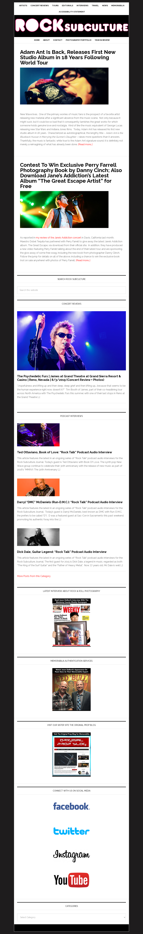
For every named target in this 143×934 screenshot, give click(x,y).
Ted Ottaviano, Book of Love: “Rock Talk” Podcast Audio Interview (64, 452)
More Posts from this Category (34, 576)
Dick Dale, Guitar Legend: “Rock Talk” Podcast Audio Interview (62, 552)
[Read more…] (85, 144)
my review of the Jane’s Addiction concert (58, 237)
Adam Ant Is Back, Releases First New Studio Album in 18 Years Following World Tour (67, 57)
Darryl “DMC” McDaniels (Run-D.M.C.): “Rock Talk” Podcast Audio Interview (70, 502)
